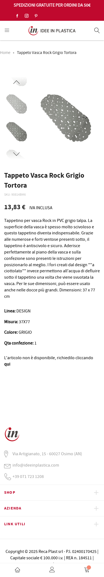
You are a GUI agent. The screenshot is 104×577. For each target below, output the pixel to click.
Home (5, 52)
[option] (16, 132)
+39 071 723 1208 (28, 476)
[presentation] (85, 118)
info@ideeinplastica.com (35, 465)
